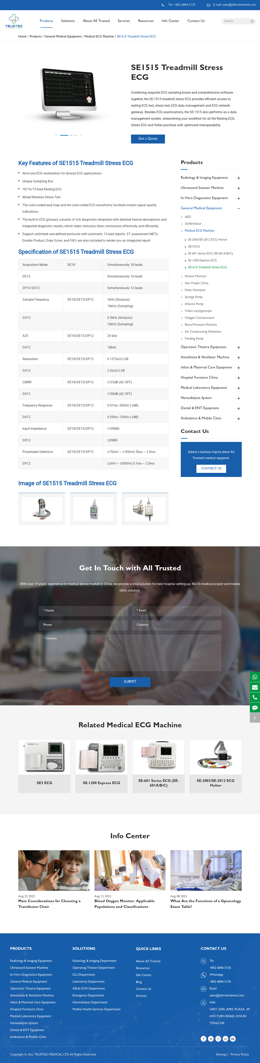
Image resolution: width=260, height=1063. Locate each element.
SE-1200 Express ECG (202, 260)
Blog (139, 982)
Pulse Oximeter (193, 290)
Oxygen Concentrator (197, 318)
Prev (56, 135)
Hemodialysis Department (90, 1002)
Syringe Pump (192, 297)
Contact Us (196, 24)
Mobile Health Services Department (97, 1009)
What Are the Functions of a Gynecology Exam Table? (205, 904)
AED (186, 217)
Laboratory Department (89, 982)
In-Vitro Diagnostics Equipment (211, 198)
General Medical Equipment (62, 36)
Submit (130, 682)
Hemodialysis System (211, 398)
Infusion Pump (192, 304)
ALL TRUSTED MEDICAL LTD (48, 1054)
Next (81, 135)
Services (124, 24)
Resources (146, 24)
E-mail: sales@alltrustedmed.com (231, 5)
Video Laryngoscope (196, 311)
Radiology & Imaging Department (95, 961)
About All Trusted (96, 24)
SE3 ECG (194, 247)
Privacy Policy (240, 1054)
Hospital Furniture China (211, 378)
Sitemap (221, 1054)
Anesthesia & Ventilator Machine (211, 358)
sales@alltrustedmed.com (227, 995)
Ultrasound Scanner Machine (211, 188)
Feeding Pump (192, 339)
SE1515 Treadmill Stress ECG (136, 36)
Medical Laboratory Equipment (211, 388)
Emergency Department (88, 995)
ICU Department (84, 975)
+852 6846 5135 (220, 982)
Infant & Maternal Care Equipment (211, 368)
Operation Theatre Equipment (211, 347)
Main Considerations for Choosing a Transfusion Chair (49, 904)
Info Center (170, 24)
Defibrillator (191, 224)
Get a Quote (148, 139)
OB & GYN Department (89, 989)
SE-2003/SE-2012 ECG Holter (207, 240)
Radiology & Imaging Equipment (211, 178)
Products (46, 24)
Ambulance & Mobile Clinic (211, 419)
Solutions (68, 24)
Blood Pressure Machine (199, 325)
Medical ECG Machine (99, 36)
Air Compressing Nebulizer (201, 332)
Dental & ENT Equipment (211, 408)
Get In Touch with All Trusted (130, 569)
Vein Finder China (194, 284)
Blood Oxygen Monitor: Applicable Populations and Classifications (124, 904)
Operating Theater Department (94, 968)
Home (22, 36)
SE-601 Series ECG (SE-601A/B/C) (210, 253)
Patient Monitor (193, 277)
